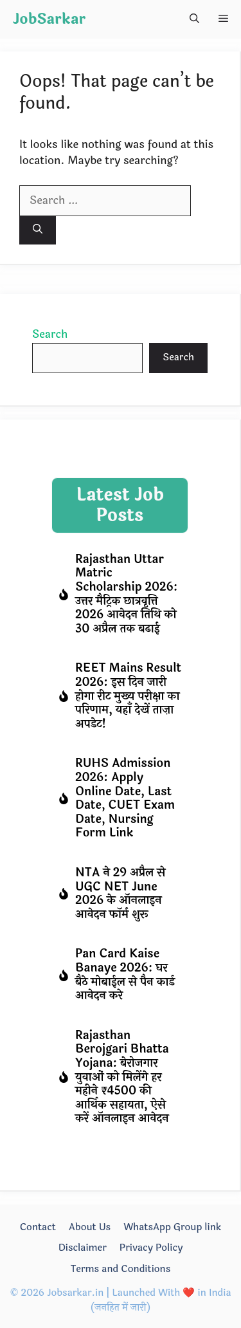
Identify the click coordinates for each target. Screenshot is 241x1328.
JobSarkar (49, 19)
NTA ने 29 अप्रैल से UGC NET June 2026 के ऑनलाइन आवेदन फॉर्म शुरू (120, 893)
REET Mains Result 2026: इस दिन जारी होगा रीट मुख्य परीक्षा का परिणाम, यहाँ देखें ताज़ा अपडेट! (128, 695)
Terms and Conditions (121, 1269)
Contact (38, 1227)
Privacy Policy (151, 1247)
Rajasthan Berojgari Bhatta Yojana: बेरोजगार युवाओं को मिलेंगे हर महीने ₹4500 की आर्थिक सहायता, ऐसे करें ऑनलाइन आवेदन (122, 1077)
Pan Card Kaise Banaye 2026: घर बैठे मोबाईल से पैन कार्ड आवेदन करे (125, 974)
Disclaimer (82, 1247)
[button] (194, 19)
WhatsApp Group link (172, 1227)
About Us (90, 1227)
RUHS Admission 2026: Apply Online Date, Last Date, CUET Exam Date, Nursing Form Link (125, 798)
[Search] (37, 230)
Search (49, 334)
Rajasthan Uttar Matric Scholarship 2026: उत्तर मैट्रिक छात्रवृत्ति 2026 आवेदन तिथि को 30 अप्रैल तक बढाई (126, 594)
